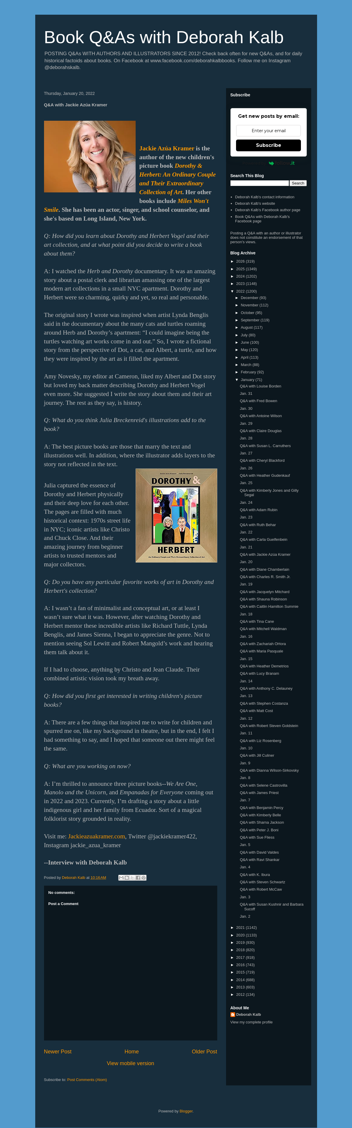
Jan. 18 (246, 614)
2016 (241, 965)
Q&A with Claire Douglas (261, 431)
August (247, 327)
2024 (241, 276)
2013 (241, 987)
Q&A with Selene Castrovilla (263, 785)
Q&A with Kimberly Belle (260, 815)
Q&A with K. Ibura (255, 874)
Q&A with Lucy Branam (259, 673)
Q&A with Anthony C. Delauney (266, 688)
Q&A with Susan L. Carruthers (265, 446)
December (250, 298)
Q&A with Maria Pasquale (261, 651)
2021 (241, 927)
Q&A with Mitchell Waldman (263, 629)
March (246, 364)
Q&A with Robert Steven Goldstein (269, 726)
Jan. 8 (245, 778)
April (245, 357)
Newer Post (58, 1052)
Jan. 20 (246, 562)
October (248, 312)
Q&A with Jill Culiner (257, 755)
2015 (241, 972)
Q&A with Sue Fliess (257, 837)
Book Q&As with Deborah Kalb (164, 37)
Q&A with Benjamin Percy (261, 807)
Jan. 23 (246, 517)
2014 (241, 980)
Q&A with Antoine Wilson (261, 416)
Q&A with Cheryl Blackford (262, 460)
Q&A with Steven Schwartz (262, 882)
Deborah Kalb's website (255, 203)
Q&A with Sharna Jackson (262, 822)
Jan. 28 (246, 438)
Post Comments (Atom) (87, 1079)
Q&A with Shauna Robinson (263, 599)
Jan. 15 (246, 659)
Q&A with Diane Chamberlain (264, 569)
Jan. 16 (246, 636)
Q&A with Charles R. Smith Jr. (265, 577)
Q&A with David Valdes (259, 852)
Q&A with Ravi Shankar (259, 859)
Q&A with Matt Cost (256, 711)
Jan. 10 (246, 748)
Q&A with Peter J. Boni (259, 830)
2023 (241, 283)
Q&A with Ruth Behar (258, 525)
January (248, 379)
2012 (241, 994)
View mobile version (130, 1063)
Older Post (204, 1052)
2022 (241, 291)
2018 (241, 950)
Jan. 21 (246, 547)
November (250, 305)
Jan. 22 (246, 532)
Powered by (268, 163)
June (245, 342)
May (245, 350)
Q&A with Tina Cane (257, 621)
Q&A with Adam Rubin (258, 510)
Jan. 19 (246, 584)
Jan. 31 (246, 393)
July (245, 335)
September (250, 320)
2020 (241, 935)
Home (131, 1052)
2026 (241, 261)
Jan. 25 (246, 483)
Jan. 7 (245, 800)
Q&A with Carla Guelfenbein (263, 539)
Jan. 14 (246, 681)
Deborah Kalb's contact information (264, 197)
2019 (241, 942)
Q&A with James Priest (259, 792)
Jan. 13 (246, 696)
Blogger (186, 1111)
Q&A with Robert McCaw (261, 889)
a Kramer (179, 148)
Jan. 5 (245, 844)
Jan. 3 (245, 897)
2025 (241, 269)
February (249, 372)
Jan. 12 (246, 718)
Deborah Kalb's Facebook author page (267, 210)
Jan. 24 (246, 502)
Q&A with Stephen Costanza (264, 703)
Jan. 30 (246, 408)
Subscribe (268, 145)
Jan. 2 (245, 916)
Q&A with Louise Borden (260, 386)
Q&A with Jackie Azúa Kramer (265, 554)
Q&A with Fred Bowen (258, 401)
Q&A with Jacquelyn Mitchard (264, 592)
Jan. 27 (246, 453)
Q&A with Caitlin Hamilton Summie (269, 606)
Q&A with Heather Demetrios (264, 666)
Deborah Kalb (248, 1014)
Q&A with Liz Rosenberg (260, 740)
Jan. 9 (245, 763)
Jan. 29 (246, 423)
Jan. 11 (246, 733)
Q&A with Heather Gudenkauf (265, 475)
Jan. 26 (246, 468)
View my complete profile (251, 1022)
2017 (241, 957)
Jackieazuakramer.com (96, 836)
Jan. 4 (245, 867)
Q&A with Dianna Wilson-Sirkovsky (269, 770)
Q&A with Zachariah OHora (263, 644)
